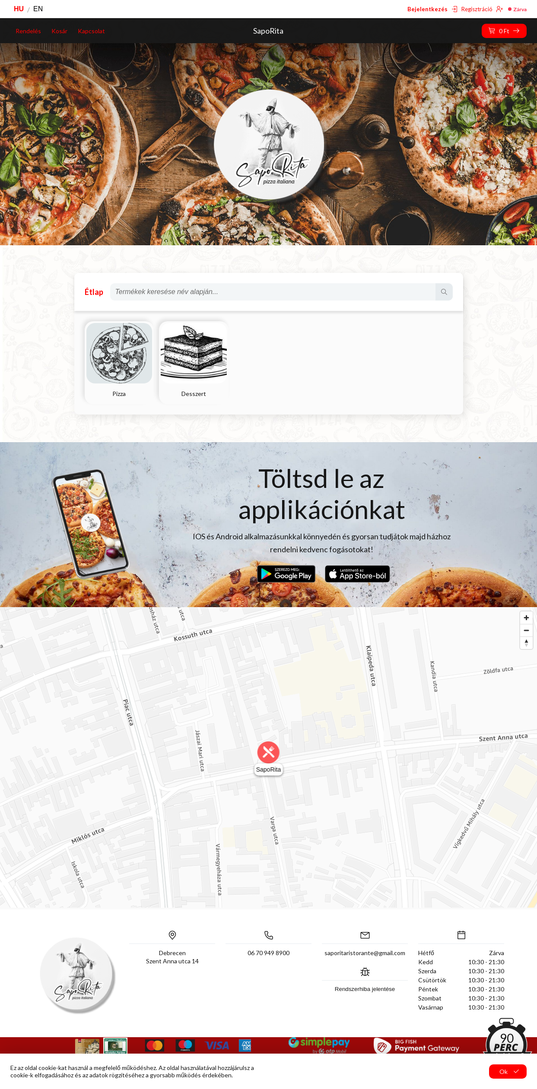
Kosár (59, 31)
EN (38, 9)
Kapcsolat (91, 31)
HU (19, 9)
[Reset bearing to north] (526, 642)
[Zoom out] (526, 630)
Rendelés (28, 31)
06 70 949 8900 (268, 952)
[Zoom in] (526, 617)
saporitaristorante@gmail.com (364, 952)
